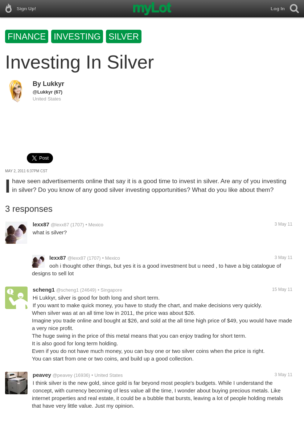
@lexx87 (60, 224)
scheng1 (44, 290)
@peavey (63, 375)
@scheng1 (67, 290)
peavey (42, 375)
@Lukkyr (43, 92)
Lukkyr (53, 83)
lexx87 (41, 224)
